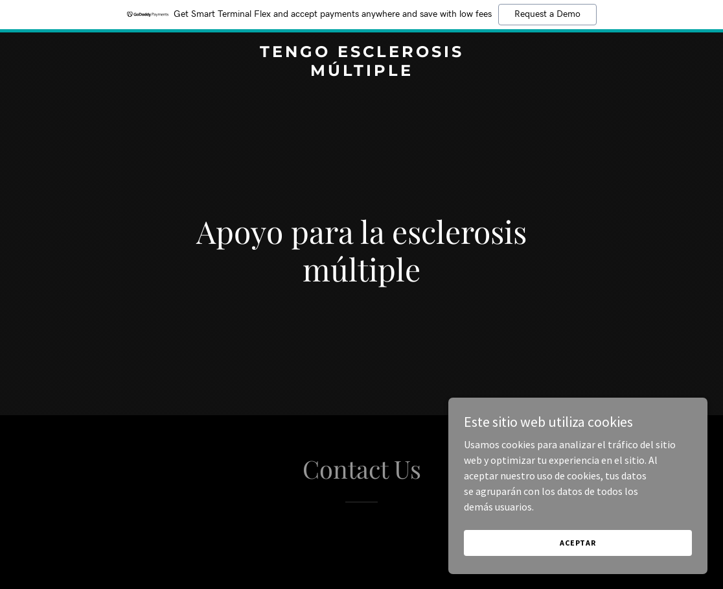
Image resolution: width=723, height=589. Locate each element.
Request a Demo (547, 14)
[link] (361, 72)
